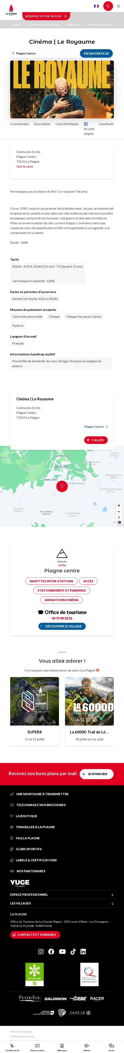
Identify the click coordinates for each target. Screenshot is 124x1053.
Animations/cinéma (61, 600)
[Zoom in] (119, 506)
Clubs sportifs (26, 849)
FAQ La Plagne (25, 838)
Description (42, 124)
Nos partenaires (27, 871)
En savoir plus (96, 53)
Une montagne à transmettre (39, 794)
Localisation (107, 124)
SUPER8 (34, 732)
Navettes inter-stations (51, 581)
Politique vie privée (22, 1036)
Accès (88, 581)
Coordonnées (19, 124)
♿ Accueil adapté (89, 128)
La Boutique (23, 816)
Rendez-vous (75, 24)
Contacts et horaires (36, 934)
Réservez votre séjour (46, 16)
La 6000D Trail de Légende (89, 732)
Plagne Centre (96, 426)
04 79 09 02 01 (62, 618)
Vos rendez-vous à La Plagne (45, 24)
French (96, 6)
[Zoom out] (119, 512)
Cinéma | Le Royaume (100, 24)
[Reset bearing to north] (119, 518)
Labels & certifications (33, 860)
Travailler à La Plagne (32, 827)
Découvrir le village (64, 626)
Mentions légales (21, 1031)
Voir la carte (24, 166)
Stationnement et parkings (61, 590)
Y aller (97, 440)
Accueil (18, 24)
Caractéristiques (67, 124)
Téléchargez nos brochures (38, 805)
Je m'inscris (97, 774)
